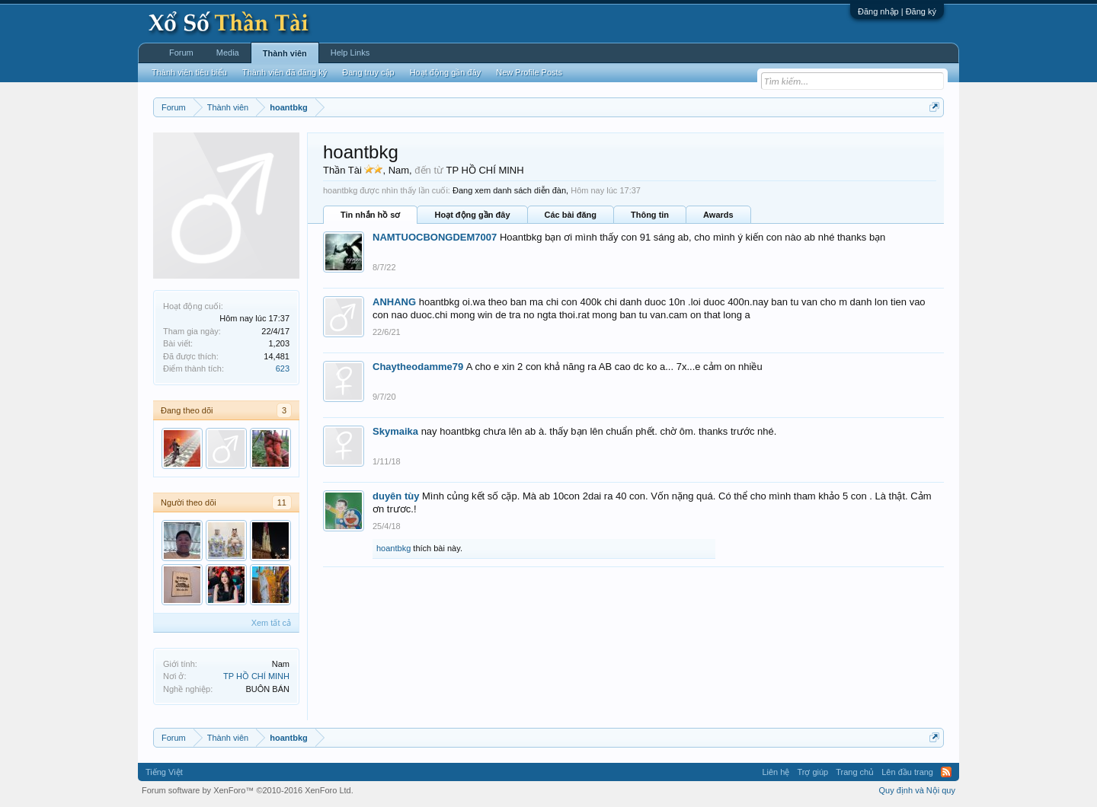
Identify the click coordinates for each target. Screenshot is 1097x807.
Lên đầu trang (907, 772)
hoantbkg (393, 548)
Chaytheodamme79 (418, 366)
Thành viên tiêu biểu (189, 72)
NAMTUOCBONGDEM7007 (435, 237)
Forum (181, 52)
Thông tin (650, 214)
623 (282, 368)
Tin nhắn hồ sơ (370, 214)
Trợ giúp (812, 772)
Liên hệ (775, 772)
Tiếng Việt (164, 772)
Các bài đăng (570, 214)
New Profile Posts (529, 72)
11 (281, 502)
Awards (718, 214)
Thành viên (285, 53)
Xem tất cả (271, 622)
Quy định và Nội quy (917, 790)
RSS (946, 772)
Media (227, 52)
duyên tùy (396, 496)
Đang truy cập (368, 72)
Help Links (350, 52)
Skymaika (395, 431)
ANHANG (394, 302)
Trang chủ (855, 772)
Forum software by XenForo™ (247, 790)
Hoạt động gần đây (472, 214)
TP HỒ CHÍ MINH (256, 676)
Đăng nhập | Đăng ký (897, 11)
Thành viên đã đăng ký (284, 72)
